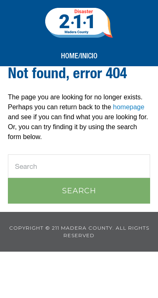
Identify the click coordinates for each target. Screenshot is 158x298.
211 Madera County (79, 22)
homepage (129, 107)
